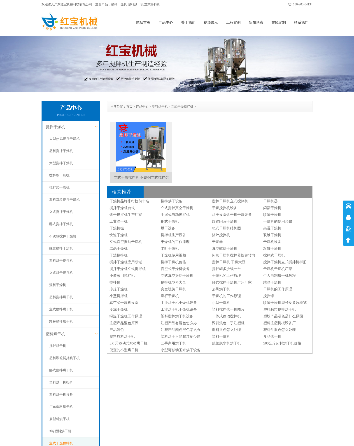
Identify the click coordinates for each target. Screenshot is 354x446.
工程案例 (233, 22)
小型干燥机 (221, 303)
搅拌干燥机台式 (122, 208)
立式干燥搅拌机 (182, 106)
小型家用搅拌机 (122, 275)
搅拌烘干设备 (171, 201)
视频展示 (211, 22)
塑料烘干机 (55, 334)
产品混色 (116, 330)
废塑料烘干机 (59, 419)
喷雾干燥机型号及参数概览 (285, 303)
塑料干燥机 (221, 336)
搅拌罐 (114, 282)
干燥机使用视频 (173, 255)
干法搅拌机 (118, 255)
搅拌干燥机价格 (173, 262)
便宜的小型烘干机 (123, 350)
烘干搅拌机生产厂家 (125, 215)
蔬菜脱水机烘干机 (226, 343)
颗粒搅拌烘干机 (61, 321)
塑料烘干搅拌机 (61, 260)
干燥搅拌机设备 (224, 208)
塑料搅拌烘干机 (61, 297)
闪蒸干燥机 (272, 208)
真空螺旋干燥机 (224, 248)
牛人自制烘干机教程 (279, 275)
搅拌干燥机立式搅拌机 (230, 201)
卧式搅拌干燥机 (61, 224)
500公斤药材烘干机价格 (282, 343)
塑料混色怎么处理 (226, 330)
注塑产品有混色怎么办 (179, 323)
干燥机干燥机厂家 (277, 269)
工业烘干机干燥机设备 (179, 303)
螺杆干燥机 (170, 296)
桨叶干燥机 (170, 248)
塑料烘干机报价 (61, 382)
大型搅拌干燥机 (61, 163)
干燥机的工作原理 (175, 242)
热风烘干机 (221, 289)
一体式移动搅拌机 (226, 316)
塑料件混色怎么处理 (279, 330)
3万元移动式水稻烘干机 (128, 343)
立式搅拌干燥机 (61, 212)
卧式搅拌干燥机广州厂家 (232, 282)
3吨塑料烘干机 (60, 431)
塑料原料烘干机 (122, 336)
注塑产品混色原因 (123, 323)
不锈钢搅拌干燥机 (62, 236)
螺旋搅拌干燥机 (61, 248)
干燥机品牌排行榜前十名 (129, 201)
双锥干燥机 (272, 235)
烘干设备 (168, 228)
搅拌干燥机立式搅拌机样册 (285, 262)
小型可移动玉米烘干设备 (180, 350)
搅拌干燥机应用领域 (125, 262)
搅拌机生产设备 (173, 235)
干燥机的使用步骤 (277, 221)
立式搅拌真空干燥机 (177, 208)
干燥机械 (116, 228)
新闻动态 (256, 22)
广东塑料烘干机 (61, 407)
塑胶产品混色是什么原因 (283, 316)
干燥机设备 (272, 242)
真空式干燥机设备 (175, 269)
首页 (129, 106)
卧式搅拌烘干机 (61, 370)
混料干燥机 (57, 285)
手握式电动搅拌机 (175, 215)
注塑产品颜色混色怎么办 (180, 330)
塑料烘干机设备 (61, 394)
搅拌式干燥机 (59, 187)
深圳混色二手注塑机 (228, 323)
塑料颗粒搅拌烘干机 (64, 358)
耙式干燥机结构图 (226, 228)
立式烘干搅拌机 (61, 273)
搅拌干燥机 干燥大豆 (228, 262)
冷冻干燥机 (118, 289)
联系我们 (301, 22)
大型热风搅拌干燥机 (64, 139)
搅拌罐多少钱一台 (226, 269)
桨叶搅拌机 (221, 235)
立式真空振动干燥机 (125, 242)
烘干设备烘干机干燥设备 (232, 215)
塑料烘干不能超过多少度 (180, 336)
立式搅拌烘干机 (61, 309)
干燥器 (217, 242)
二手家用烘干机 (173, 343)
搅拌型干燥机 (59, 175)
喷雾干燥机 (272, 215)
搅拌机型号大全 (173, 282)
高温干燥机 (272, 228)
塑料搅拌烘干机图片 (228, 309)
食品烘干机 (272, 336)
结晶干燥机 (118, 248)
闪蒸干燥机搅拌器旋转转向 (233, 255)
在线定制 (278, 22)
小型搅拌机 (118, 296)
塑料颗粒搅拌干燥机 (64, 199)
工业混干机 (118, 221)
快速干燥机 (118, 235)
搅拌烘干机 (57, 346)
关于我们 (188, 22)
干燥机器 (270, 201)
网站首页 (143, 22)
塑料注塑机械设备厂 (279, 323)
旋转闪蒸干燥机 (224, 221)
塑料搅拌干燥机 (61, 151)
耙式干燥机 (170, 221)
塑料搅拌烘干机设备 (177, 316)
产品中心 (165, 22)
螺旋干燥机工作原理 (125, 316)
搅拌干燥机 (55, 127)
